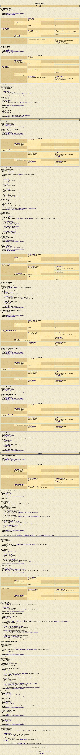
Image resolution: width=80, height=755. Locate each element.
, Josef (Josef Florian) (26, 561)
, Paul (6, 176)
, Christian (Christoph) (61, 621)
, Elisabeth (5, 66)
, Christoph (9, 10)
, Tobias (31, 18)
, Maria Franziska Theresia (12, 228)
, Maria (9, 12)
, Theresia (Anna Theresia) (11, 513)
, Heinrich (22, 743)
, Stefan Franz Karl (10, 231)
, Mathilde (8, 448)
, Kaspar (59, 152)
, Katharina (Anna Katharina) (45, 535)
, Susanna (31, 38)
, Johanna (10, 494)
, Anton (8, 458)
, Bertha (7, 740)
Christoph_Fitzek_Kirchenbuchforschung (15, 13)
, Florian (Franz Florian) (11, 684)
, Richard (7, 189)
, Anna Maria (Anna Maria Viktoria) (15, 459)
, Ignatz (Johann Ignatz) (18, 621)
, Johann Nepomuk (9, 527)
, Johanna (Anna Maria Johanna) (29, 632)
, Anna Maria (32, 161)
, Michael (6, 91)
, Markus (31, 30)
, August (25, 295)
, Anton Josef (8, 554)
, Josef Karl (8, 221)
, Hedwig (7, 186)
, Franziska (8, 296)
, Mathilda (8, 300)
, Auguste (8, 440)
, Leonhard (9, 124)
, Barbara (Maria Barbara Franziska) (13, 626)
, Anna (6, 179)
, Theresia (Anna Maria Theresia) (14, 133)
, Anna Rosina (26, 93)
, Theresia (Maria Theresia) (11, 559)
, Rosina (61, 481)
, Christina (59, 42)
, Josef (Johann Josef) (10, 680)
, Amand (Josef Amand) (11, 634)
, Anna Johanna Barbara (16, 723)
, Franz (6, 184)
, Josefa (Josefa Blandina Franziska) (28, 683)
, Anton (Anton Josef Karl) (24, 730)
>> (63, 38)
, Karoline (10, 703)
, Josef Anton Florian (9, 651)
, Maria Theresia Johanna (11, 551)
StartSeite (42, 753)
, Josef (8, 132)
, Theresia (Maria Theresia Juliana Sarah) (26, 649)
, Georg (59, 30)
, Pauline (7, 445)
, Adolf (6, 194)
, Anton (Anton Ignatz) (26, 524)
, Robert (6, 191)
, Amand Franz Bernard (8, 475)
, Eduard (23, 739)
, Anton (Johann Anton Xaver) (26, 535)
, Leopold (32, 478)
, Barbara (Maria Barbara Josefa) (12, 521)
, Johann (59, 38)
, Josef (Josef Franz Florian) (11, 636)
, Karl (8, 100)
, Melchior (31, 152)
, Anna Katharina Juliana (11, 525)
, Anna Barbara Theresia (8, 149)
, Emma (18, 705)
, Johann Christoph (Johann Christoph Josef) (30, 516)
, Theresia (10, 125)
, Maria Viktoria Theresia (11, 226)
